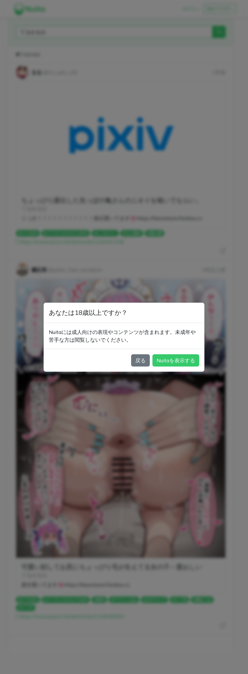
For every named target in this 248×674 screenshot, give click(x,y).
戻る (140, 360)
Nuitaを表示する (176, 360)
